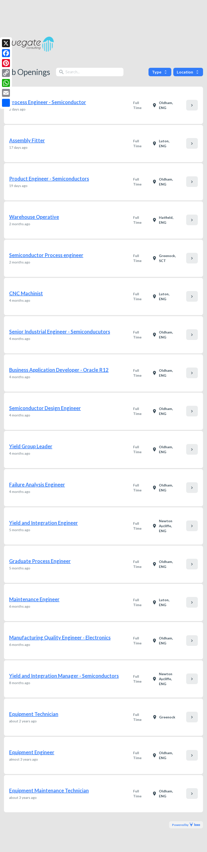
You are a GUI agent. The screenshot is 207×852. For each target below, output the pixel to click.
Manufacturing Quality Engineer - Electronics (60, 637)
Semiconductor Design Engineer (45, 408)
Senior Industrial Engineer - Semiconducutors (59, 331)
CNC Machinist (26, 293)
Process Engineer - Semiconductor (47, 102)
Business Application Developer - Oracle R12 (59, 370)
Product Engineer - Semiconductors (49, 179)
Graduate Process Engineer (40, 561)
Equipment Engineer (31, 752)
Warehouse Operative (34, 217)
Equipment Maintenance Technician (49, 790)
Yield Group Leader (30, 446)
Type (160, 72)
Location (188, 72)
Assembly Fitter (27, 140)
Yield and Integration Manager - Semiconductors (64, 676)
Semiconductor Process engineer (46, 255)
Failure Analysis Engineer (37, 484)
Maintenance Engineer (34, 599)
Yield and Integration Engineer (43, 523)
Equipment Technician (33, 714)
